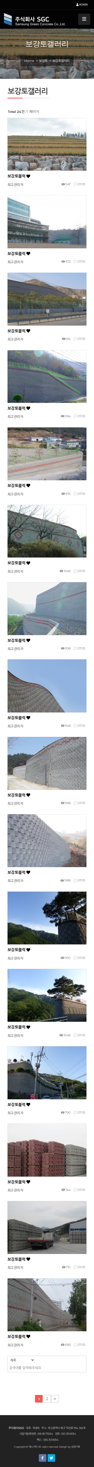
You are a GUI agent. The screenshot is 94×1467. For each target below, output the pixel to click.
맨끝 (55, 1399)
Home (29, 61)
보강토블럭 (19, 176)
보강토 (43, 61)
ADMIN (82, 4)
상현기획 (75, 1446)
